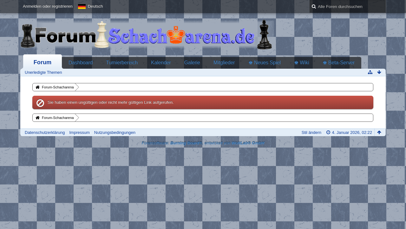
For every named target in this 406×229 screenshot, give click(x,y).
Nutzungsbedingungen (114, 132)
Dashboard (81, 62)
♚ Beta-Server (339, 62)
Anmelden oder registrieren (48, 6)
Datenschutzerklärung (45, 132)
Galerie (192, 62)
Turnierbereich (122, 62)
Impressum (79, 132)
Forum (43, 62)
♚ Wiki (301, 62)
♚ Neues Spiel (264, 62)
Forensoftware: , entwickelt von (203, 143)
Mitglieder (224, 62)
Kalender (161, 62)
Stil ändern (311, 132)
